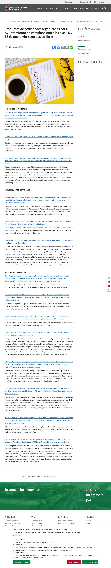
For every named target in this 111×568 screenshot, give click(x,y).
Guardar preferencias (21, 562)
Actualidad (84, 8)
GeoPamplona (36, 523)
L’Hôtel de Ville (42, 8)
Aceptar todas (90, 562)
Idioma (102, 2)
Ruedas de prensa (84, 49)
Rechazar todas (74, 562)
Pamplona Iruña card (65, 521)
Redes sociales (83, 53)
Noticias (81, 36)
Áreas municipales (11, 521)
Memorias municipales (13, 523)
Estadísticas (19, 545)
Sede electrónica (88, 2)
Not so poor (47, 476)
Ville (51, 8)
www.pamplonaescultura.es (17, 118)
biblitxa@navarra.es (12, 300)
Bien (52, 476)
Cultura (7, 469)
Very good (55, 476)
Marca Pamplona (96, 8)
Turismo (58, 8)
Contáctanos (72, 2)
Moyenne (50, 476)
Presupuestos (10, 526)
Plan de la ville (36, 521)
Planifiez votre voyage (66, 523)
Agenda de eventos (85, 40)
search (105, 8)
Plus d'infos (17, 535)
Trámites (67, 8)
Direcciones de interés (39, 526)
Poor (45, 476)
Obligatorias (20, 539)
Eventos (88, 523)
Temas (75, 8)
